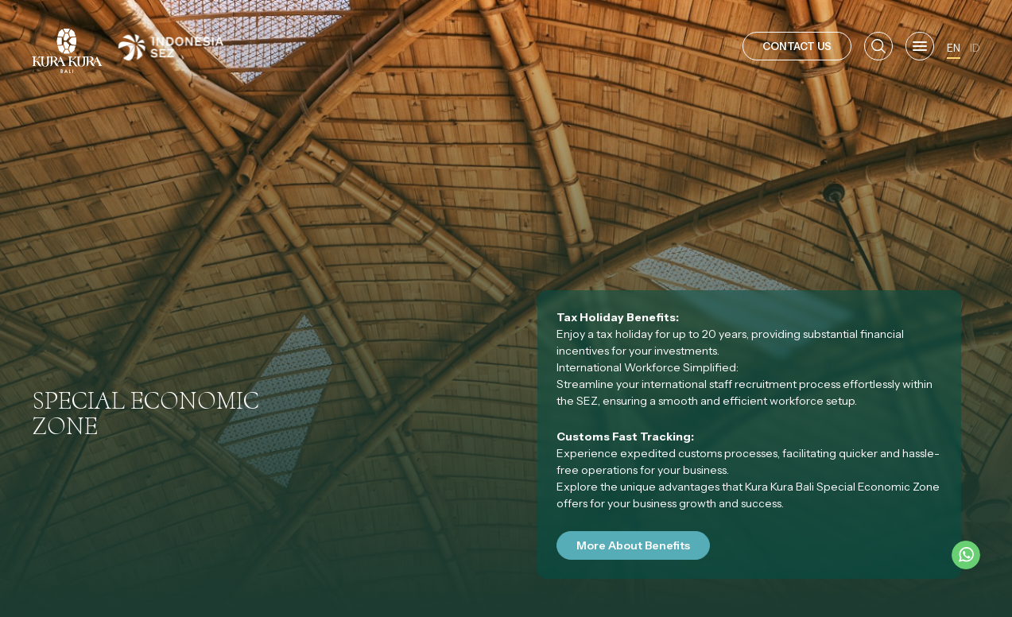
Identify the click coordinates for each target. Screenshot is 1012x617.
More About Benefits (633, 545)
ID (975, 47)
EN (953, 47)
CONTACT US (797, 46)
